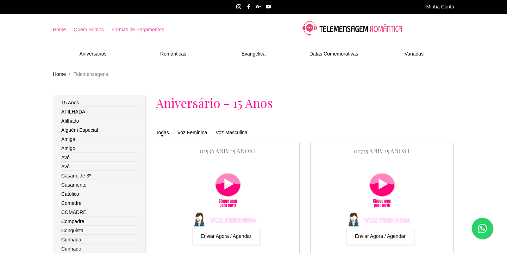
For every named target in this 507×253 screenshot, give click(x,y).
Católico (70, 194)
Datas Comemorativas (333, 54)
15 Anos (70, 102)
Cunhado (71, 249)
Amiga (68, 139)
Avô (65, 166)
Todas (162, 132)
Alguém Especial (79, 130)
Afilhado (70, 121)
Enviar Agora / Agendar (226, 236)
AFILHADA (73, 112)
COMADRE (74, 212)
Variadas (414, 54)
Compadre (72, 221)
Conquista (72, 230)
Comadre (71, 203)
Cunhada (71, 239)
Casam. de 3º (76, 176)
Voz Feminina (192, 132)
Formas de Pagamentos (138, 29)
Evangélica (254, 54)
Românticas (173, 54)
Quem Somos (89, 29)
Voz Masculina (231, 132)
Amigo (68, 148)
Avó (65, 157)
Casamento (74, 185)
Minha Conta (440, 6)
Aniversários (92, 54)
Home (59, 29)
